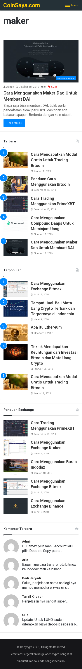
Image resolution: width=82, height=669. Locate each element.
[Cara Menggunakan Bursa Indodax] (15, 467)
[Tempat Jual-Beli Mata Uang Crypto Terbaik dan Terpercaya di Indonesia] (15, 308)
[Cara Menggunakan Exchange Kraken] (15, 448)
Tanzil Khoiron (32, 596)
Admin (8, 86)
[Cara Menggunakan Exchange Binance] (15, 506)
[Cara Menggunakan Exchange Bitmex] (15, 289)
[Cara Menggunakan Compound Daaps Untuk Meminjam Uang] (15, 223)
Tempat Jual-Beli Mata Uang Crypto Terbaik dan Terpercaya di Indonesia (53, 308)
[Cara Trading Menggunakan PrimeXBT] (15, 204)
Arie (25, 560)
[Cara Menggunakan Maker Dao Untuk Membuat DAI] (41, 61)
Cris (25, 615)
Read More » (14, 122)
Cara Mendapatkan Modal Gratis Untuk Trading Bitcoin (54, 160)
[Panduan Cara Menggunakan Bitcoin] (15, 184)
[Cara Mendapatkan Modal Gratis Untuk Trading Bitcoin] (15, 160)
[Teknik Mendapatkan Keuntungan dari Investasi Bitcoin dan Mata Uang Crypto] (15, 352)
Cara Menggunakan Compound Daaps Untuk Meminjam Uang (52, 223)
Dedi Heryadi (31, 578)
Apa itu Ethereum (46, 327)
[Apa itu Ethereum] (15, 332)
